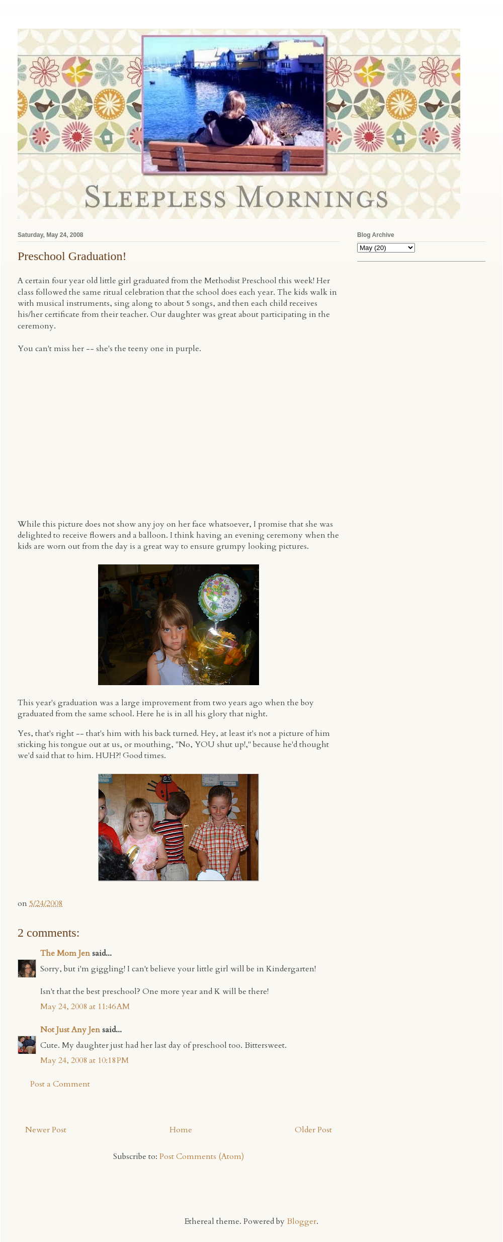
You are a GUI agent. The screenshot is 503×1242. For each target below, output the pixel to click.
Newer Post (45, 1129)
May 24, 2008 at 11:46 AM (85, 1006)
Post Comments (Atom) (201, 1156)
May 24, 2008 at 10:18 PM (84, 1060)
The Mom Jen (65, 953)
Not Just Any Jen (70, 1029)
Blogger (301, 1221)
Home (181, 1129)
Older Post (313, 1129)
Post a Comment (60, 1084)
